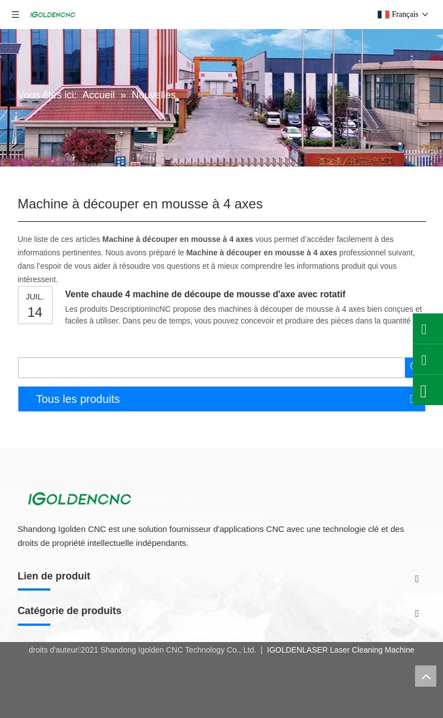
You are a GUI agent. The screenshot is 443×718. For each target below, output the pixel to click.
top (425, 676)
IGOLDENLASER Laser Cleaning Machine (340, 649)
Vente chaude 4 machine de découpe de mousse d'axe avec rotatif (205, 294)
